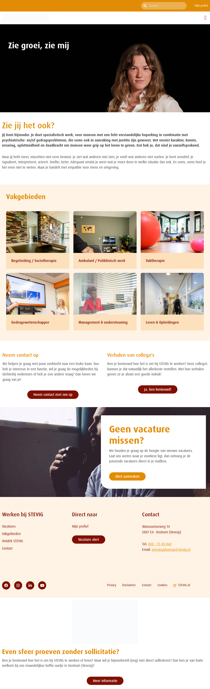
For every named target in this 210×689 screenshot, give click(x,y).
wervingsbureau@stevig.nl (171, 549)
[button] (205, 18)
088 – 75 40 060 (159, 544)
